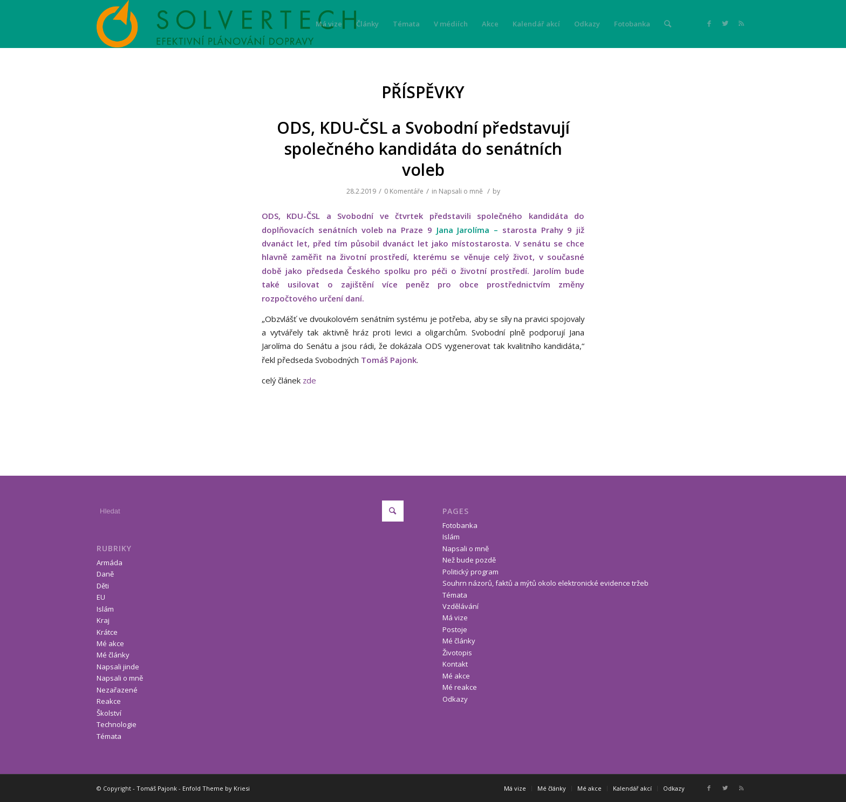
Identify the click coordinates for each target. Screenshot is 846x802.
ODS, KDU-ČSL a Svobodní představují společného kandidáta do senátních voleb (423, 148)
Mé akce (110, 643)
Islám (105, 609)
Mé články (113, 655)
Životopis (457, 652)
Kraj (103, 620)
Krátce (107, 632)
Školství (109, 713)
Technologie (117, 724)
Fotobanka (459, 525)
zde (309, 380)
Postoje (454, 629)
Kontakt (455, 664)
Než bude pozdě (469, 560)
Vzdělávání (460, 606)
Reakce (109, 701)
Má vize (455, 617)
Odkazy (455, 699)
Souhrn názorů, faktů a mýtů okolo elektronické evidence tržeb (545, 583)
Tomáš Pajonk (157, 788)
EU (101, 597)
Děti (103, 586)
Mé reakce (459, 687)
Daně (105, 574)
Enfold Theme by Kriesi (216, 788)
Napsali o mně (461, 191)
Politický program (470, 572)
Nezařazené (117, 690)
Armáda (109, 562)
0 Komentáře (404, 191)
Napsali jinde (118, 666)
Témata (109, 736)
